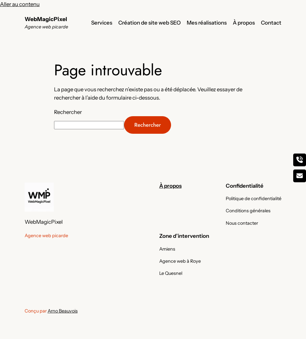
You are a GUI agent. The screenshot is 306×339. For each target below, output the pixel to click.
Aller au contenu (20, 4)
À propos (170, 186)
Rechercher (68, 112)
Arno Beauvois (63, 311)
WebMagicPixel (46, 19)
